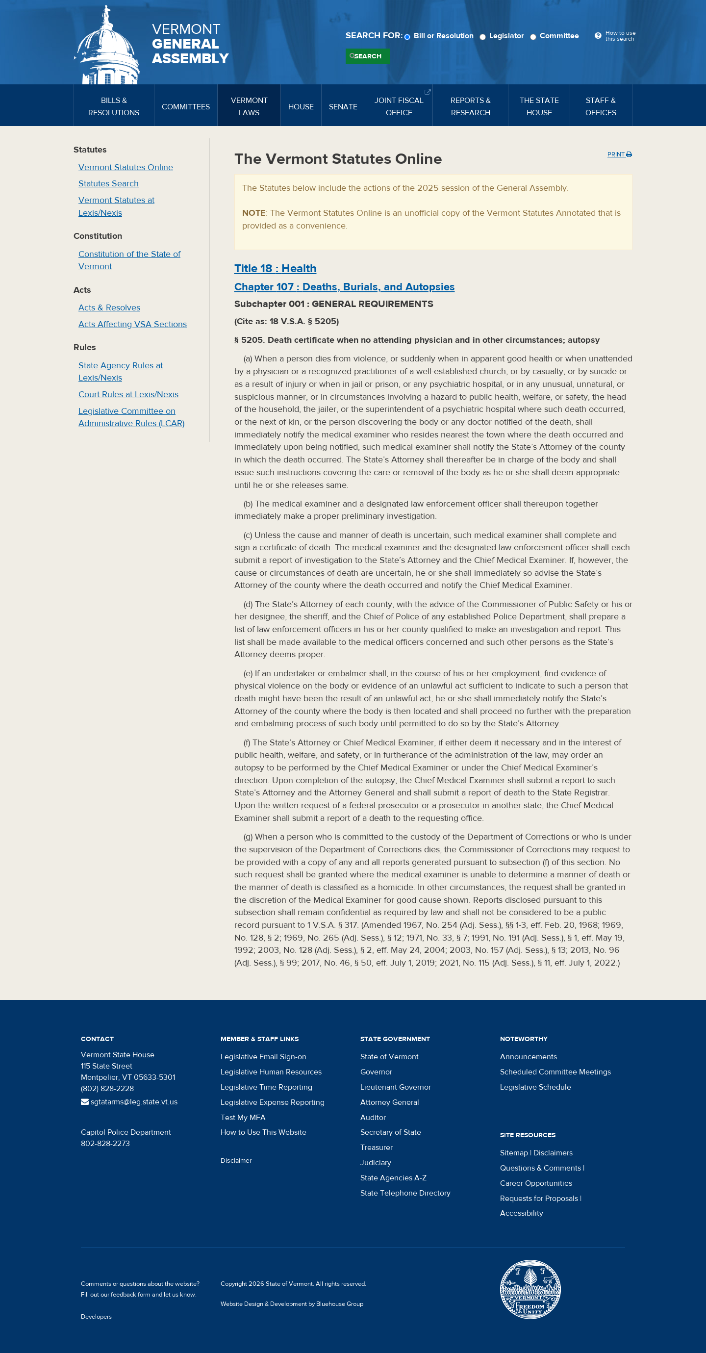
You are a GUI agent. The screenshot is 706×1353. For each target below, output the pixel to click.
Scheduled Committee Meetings (555, 1072)
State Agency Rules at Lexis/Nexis (120, 372)
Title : (275, 268)
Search (367, 56)
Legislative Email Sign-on (263, 1057)
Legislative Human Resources (271, 1072)
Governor (376, 1072)
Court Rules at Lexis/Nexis (128, 394)
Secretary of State (390, 1132)
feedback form (131, 1295)
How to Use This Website (263, 1132)
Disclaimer (236, 1160)
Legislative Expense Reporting (273, 1102)
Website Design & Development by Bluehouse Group (292, 1304)
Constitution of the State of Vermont (129, 261)
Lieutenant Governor (395, 1087)
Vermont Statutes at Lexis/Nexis (116, 207)
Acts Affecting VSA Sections (132, 324)
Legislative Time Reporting (266, 1087)
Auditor (373, 1118)
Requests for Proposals (539, 1198)
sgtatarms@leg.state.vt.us (129, 1102)
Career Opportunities (536, 1183)
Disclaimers (553, 1153)
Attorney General (389, 1102)
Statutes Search (108, 183)
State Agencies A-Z (393, 1178)
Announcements (528, 1057)
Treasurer (376, 1147)
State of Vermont (389, 1057)
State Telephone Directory (405, 1193)
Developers (96, 1317)
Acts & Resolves (109, 307)
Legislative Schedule (535, 1087)
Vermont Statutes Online (125, 167)
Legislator (503, 36)
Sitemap (514, 1153)
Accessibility (521, 1213)
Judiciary (375, 1163)
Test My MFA (243, 1118)
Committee (556, 36)
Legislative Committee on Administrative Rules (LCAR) (131, 418)
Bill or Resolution (440, 36)
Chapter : (344, 287)
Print (619, 154)
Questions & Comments (540, 1168)
